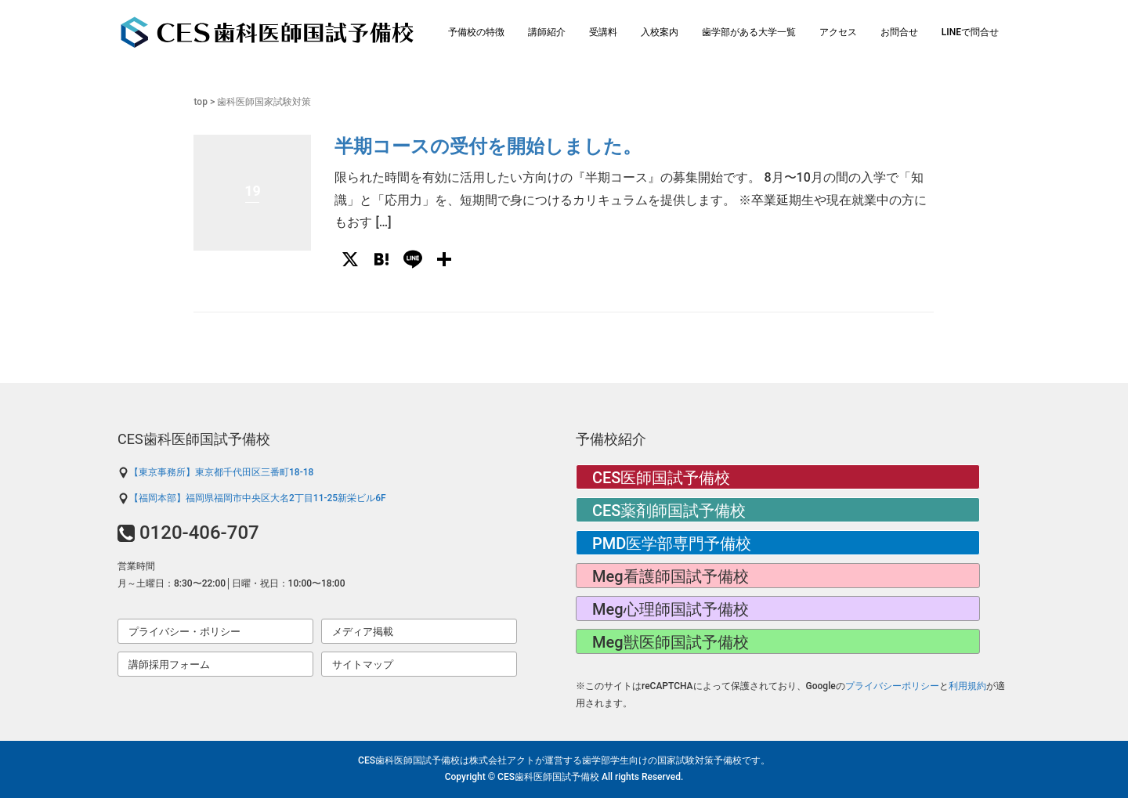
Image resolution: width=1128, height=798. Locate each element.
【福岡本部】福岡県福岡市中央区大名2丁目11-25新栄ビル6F (252, 498)
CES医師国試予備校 (661, 477)
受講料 (603, 32)
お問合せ (899, 32)
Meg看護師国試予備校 (670, 576)
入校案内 (659, 32)
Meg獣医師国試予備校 (670, 642)
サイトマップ (362, 664)
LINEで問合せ (970, 32)
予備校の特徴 (476, 32)
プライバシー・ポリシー (184, 631)
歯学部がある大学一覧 (749, 32)
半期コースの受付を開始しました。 (488, 146)
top (200, 101)
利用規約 (967, 686)
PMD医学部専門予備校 (671, 543)
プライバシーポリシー (892, 686)
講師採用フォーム (169, 664)
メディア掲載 (362, 631)
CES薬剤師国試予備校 (669, 510)
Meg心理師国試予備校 (670, 609)
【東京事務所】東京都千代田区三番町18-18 (215, 472)
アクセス (838, 32)
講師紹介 (547, 32)
